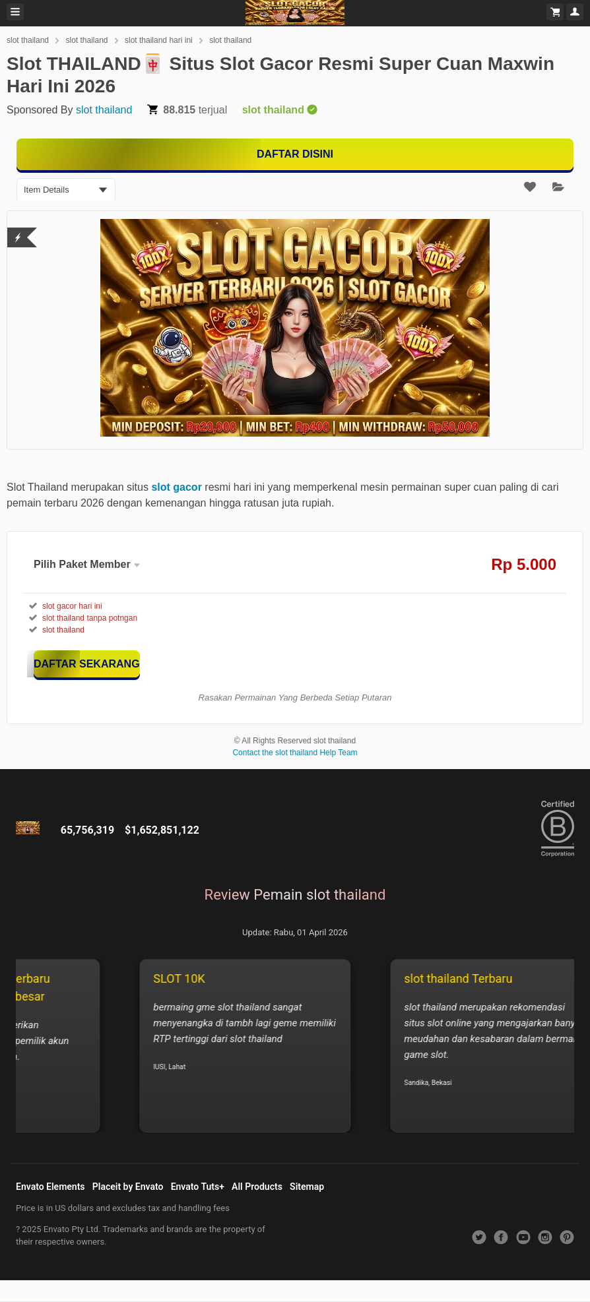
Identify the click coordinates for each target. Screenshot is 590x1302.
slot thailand (28, 40)
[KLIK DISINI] (87, 663)
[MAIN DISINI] (295, 154)
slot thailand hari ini (159, 40)
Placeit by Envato (128, 1186)
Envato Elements (50, 1186)
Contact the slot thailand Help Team (294, 752)
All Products (257, 1186)
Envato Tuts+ (197, 1186)
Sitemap (307, 1186)
